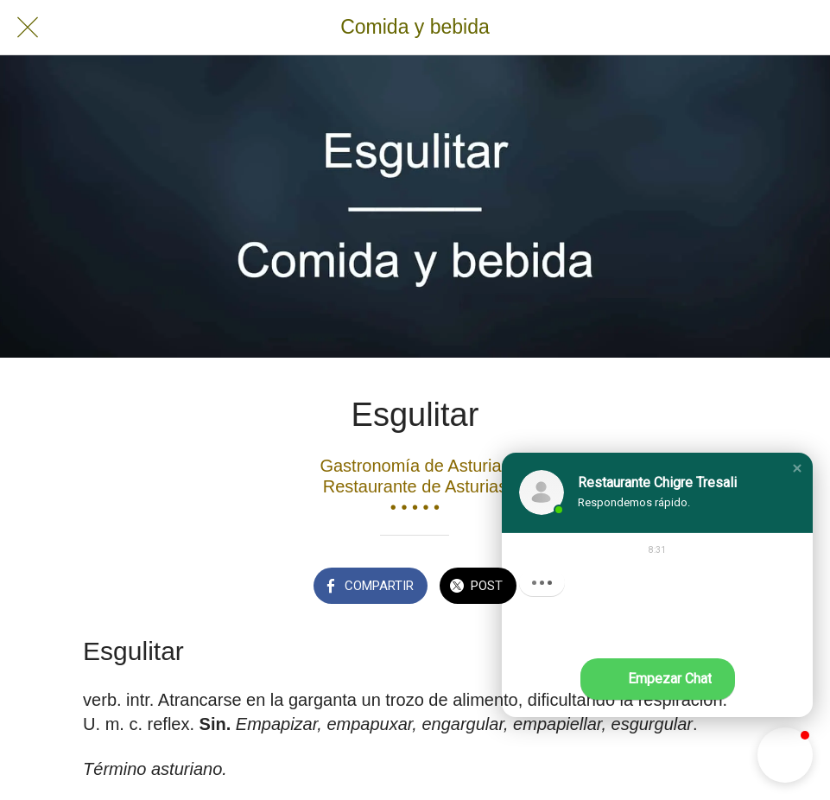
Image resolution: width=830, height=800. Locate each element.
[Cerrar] (27, 27)
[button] (797, 468)
